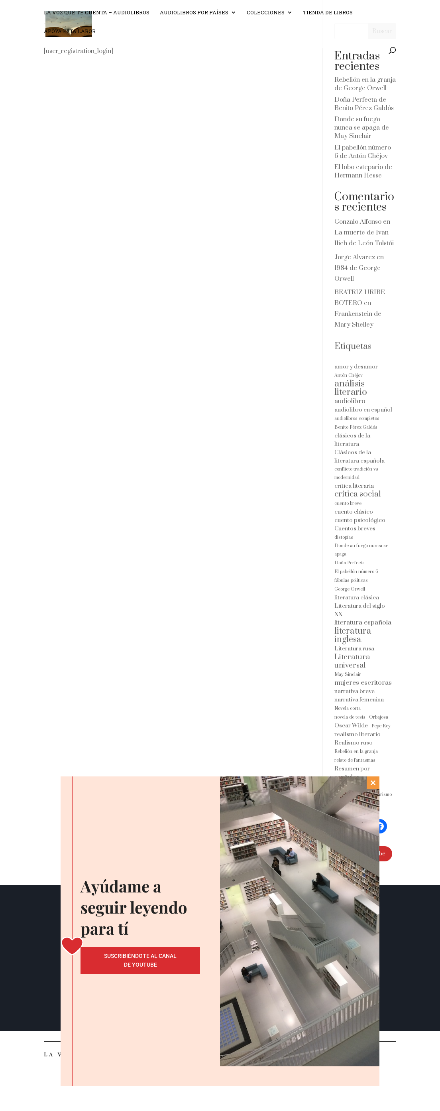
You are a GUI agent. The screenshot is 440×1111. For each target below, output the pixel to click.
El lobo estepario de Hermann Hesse (363, 171)
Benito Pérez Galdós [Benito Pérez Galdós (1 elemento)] (355, 427)
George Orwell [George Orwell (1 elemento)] (349, 589)
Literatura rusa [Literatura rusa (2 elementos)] (354, 648)
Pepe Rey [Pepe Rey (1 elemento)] (381, 726)
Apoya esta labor (70, 35)
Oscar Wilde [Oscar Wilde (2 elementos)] (351, 725)
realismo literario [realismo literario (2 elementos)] (357, 734)
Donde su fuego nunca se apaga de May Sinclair (361, 127)
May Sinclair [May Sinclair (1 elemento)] (347, 675)
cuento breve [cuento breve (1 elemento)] (347, 503)
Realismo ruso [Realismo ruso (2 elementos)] (353, 743)
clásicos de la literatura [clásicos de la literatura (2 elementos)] (352, 440)
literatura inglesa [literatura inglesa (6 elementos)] (352, 635)
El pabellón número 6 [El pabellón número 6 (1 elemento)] (356, 572)
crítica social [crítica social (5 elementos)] (357, 494)
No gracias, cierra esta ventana (220, 1098)
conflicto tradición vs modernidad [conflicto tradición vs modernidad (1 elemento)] (356, 473)
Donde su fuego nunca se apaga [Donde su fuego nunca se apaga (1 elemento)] (361, 550)
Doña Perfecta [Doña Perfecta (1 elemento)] (349, 563)
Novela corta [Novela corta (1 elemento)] (347, 708)
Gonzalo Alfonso (357, 222)
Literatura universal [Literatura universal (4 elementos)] (352, 661)
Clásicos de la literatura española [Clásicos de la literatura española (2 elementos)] (359, 457)
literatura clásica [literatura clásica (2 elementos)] (356, 597)
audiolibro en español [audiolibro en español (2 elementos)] (363, 410)
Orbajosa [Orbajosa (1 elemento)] (378, 717)
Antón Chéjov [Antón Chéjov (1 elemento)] (348, 375)
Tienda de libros (328, 16)
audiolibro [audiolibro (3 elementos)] (349, 401)
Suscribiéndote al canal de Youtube (140, 960)
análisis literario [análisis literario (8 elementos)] (350, 388)
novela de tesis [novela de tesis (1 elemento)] (349, 717)
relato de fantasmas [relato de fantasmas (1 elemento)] (354, 760)
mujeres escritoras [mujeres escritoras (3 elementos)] (363, 683)
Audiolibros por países (194, 16)
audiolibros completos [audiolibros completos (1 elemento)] (356, 419)
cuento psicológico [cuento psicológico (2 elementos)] (359, 520)
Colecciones (266, 16)
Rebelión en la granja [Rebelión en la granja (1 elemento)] (356, 751)
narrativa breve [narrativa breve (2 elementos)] (354, 691)
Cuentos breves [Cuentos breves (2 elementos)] (354, 528)
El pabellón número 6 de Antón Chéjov (362, 152)
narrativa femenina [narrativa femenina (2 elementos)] (359, 699)
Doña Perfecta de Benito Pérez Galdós (364, 104)
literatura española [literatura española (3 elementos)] (362, 623)
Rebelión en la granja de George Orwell (365, 84)
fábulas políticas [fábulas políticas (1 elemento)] (351, 580)
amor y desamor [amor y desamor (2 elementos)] (356, 366)
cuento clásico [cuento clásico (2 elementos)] (353, 512)
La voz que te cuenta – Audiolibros (96, 16)
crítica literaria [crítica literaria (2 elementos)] (354, 486)
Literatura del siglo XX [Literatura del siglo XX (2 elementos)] (359, 610)
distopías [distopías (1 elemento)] (343, 537)
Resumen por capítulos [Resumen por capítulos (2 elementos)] (352, 773)
